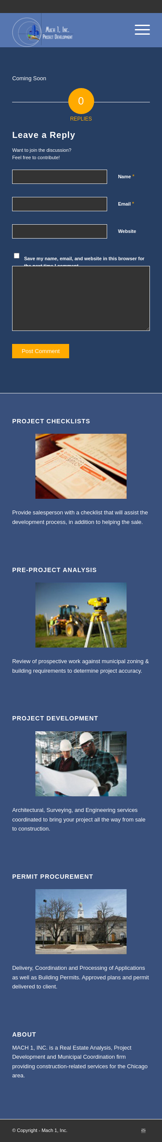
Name (126, 176)
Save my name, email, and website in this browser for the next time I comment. (84, 262)
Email (126, 203)
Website (127, 231)
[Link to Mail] (143, 1130)
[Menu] (138, 30)
